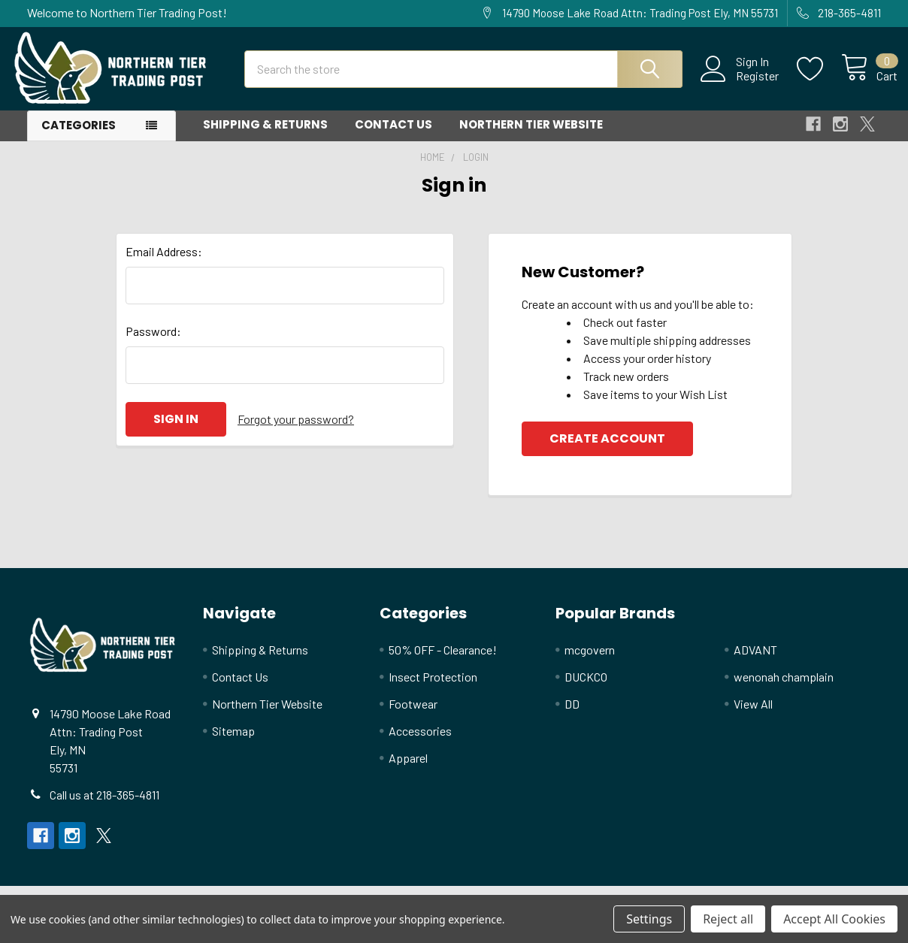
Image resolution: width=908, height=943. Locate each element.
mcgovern (589, 662)
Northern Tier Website (531, 137)
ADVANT (755, 662)
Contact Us (393, 137)
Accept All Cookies (834, 919)
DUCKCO (585, 689)
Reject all (728, 919)
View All (753, 716)
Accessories (420, 743)
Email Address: (164, 264)
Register (740, 83)
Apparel (408, 770)
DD (572, 716)
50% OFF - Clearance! (443, 662)
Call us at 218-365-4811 (104, 807)
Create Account (607, 451)
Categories (78, 138)
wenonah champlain (784, 689)
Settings (649, 919)
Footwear (413, 716)
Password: (153, 344)
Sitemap (233, 743)
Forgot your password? (296, 432)
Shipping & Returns (265, 137)
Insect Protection (433, 689)
